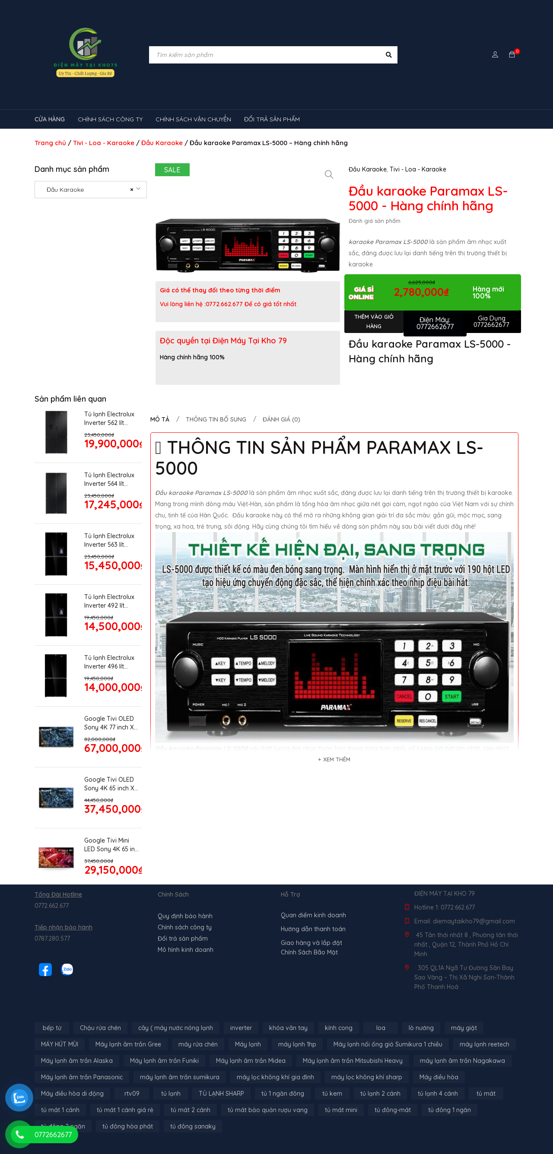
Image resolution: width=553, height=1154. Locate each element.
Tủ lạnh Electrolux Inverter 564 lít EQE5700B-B (109, 479)
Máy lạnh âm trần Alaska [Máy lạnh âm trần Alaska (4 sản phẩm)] (77, 1061)
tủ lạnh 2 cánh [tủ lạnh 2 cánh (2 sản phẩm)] (380, 1093)
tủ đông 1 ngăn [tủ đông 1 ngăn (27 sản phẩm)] (449, 1110)
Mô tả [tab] (159, 419)
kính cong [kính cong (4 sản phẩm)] (339, 1028)
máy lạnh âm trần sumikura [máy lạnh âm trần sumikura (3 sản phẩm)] (179, 1077)
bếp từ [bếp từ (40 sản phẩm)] (52, 1028)
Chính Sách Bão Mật (309, 952)
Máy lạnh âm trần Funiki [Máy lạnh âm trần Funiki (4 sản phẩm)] (164, 1061)
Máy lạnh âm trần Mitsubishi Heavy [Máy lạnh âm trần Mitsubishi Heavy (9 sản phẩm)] (353, 1061)
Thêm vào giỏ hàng (374, 321)
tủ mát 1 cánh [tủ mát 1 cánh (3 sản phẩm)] (60, 1110)
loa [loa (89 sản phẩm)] (380, 1028)
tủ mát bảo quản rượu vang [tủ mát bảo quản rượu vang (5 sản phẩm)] (268, 1110)
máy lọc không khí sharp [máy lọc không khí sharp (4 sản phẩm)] (366, 1077)
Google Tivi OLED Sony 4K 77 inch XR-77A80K (112, 723)
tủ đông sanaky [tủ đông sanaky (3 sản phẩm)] (193, 1126)
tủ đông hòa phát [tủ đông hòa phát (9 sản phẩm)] (127, 1126)
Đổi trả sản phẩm (183, 938)
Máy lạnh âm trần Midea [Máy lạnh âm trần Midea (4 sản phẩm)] (251, 1061)
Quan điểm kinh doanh (313, 915)
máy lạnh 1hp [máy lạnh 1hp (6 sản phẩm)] (297, 1044)
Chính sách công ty (185, 927)
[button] (329, 174)
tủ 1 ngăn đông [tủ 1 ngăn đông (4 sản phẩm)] (282, 1093)
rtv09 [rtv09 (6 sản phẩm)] (132, 1093)
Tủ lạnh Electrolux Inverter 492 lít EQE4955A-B (109, 601)
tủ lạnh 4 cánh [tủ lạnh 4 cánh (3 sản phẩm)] (438, 1093)
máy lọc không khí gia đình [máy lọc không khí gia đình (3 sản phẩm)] (275, 1077)
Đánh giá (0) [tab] (281, 419)
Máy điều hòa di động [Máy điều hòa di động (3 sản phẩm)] (72, 1093)
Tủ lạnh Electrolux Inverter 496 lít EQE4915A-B (109, 662)
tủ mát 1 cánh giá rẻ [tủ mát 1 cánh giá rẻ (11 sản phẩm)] (125, 1110)
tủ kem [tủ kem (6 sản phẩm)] (332, 1093)
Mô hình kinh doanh (185, 950)
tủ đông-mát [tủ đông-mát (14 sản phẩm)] (393, 1110)
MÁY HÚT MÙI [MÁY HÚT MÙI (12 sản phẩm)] (59, 1044)
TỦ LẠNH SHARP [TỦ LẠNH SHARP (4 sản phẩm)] (221, 1093)
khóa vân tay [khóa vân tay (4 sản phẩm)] (288, 1028)
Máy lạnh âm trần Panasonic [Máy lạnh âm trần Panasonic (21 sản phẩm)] (82, 1077)
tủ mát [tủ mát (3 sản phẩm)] (486, 1093)
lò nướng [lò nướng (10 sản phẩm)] (421, 1028)
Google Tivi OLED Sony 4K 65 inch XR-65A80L (112, 784)
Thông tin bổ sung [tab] (216, 419)
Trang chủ (50, 143)
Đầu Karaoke (162, 143)
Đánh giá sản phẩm (374, 220)
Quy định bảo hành (185, 916)
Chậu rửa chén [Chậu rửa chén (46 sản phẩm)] (100, 1028)
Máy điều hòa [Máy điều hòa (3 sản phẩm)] (439, 1077)
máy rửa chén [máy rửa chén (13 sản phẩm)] (198, 1044)
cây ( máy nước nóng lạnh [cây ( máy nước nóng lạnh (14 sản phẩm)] (175, 1028)
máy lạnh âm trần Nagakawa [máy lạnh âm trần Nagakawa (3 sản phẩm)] (462, 1061)
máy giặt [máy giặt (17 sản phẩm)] (464, 1028)
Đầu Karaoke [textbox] (87, 189)
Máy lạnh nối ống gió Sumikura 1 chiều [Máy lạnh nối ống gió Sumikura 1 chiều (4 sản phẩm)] (388, 1044)
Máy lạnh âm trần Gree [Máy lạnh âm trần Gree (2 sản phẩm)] (128, 1044)
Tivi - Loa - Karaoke (103, 143)
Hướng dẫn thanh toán (313, 929)
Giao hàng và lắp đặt (311, 943)
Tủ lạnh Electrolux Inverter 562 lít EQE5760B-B (109, 418)
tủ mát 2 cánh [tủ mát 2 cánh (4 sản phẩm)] (190, 1110)
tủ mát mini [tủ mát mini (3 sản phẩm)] (341, 1110)
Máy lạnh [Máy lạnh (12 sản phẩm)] (248, 1044)
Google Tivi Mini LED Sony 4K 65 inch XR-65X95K (112, 845)
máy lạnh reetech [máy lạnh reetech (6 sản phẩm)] (484, 1044)
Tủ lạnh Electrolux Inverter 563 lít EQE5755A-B (109, 540)
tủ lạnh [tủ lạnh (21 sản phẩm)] (171, 1093)
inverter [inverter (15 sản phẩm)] (241, 1028)
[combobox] (91, 189)
